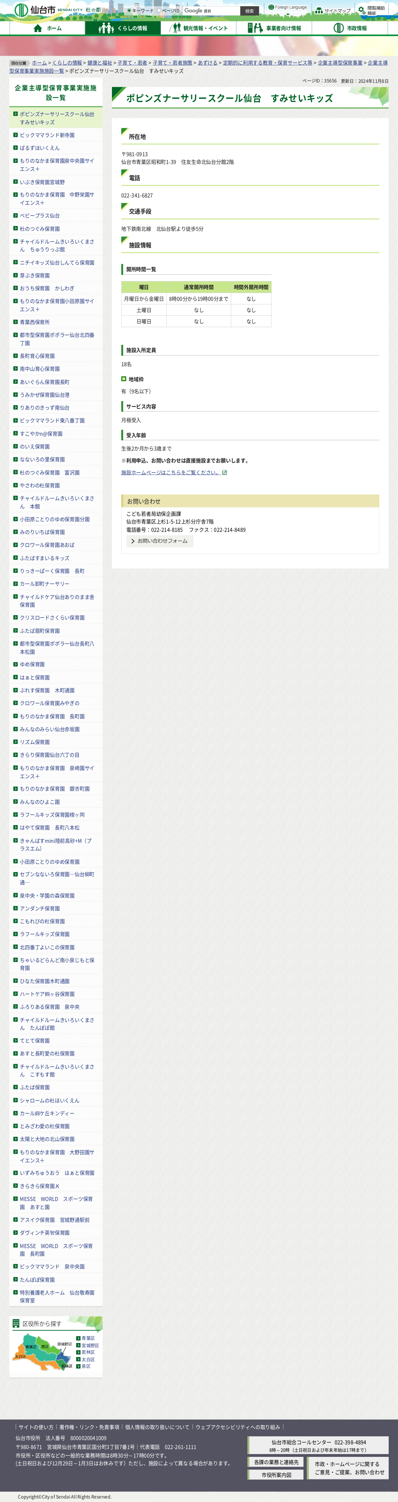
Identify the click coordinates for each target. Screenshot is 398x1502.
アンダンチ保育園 (39, 908)
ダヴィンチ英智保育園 (45, 1232)
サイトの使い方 (36, 1426)
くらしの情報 (67, 62)
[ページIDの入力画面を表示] (240, 27)
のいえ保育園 (35, 446)
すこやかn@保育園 (41, 433)
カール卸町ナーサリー (45, 583)
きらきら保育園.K (39, 1185)
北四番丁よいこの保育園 (47, 947)
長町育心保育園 (37, 355)
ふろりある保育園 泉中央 (50, 1006)
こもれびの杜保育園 (42, 921)
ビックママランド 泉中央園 (52, 1266)
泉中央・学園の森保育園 (47, 895)
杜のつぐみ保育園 (39, 228)
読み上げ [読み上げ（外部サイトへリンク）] (255, 8)
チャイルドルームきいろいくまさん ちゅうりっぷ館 (57, 245)
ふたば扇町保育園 (39, 630)
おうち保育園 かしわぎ (47, 288)
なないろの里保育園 (42, 459)
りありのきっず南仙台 (45, 407)
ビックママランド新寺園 (47, 134)
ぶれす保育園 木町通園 (47, 690)
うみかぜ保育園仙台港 (45, 394)
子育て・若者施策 (172, 62)
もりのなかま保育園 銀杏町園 (54, 788)
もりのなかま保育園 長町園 (52, 716)
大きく (299, 17)
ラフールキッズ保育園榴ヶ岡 (52, 814)
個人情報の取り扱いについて (157, 1426)
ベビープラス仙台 (39, 215)
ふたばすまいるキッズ (45, 557)
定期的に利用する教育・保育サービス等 (267, 62)
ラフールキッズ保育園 (45, 933)
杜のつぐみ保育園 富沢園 (50, 472)
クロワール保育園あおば (47, 544)
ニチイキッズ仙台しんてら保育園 (57, 262)
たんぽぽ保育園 (37, 1279)
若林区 (88, 1352)
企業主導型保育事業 (340, 62)
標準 (310, 8)
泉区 (86, 1366)
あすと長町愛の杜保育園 (47, 1053)
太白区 (88, 1359)
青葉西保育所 (35, 321)
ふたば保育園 (35, 1087)
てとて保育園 (35, 1040)
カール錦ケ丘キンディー (47, 1113)
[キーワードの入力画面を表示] (210, 27)
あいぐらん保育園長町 (45, 381)
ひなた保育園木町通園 (45, 980)
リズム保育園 (35, 741)
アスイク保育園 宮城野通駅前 (54, 1219)
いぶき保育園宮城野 (42, 181)
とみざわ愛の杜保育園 (45, 1126)
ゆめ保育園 (32, 664)
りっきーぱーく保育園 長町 (52, 570)
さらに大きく (324, 17)
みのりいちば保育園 (42, 531)
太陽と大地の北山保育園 (47, 1139)
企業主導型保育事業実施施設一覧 (56, 92)
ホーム (39, 62)
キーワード (221, 27)
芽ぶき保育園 (35, 275)
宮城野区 (90, 1345)
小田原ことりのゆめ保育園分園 (54, 519)
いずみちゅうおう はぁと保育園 (57, 1173)
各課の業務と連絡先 (276, 1462)
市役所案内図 (277, 1475)
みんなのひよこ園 (39, 801)
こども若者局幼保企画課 (153, 513)
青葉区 (88, 1338)
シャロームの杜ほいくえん (50, 1100)
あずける (208, 62)
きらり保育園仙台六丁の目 (50, 755)
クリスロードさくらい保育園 (52, 617)
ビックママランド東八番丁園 (52, 420)
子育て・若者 (132, 62)
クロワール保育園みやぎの (50, 702)
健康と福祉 (99, 62)
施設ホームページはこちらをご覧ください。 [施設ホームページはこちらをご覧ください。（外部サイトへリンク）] (171, 472)
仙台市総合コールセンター (302, 1442)
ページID (249, 27)
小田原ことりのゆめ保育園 (50, 861)
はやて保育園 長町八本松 (50, 827)
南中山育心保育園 (39, 368)
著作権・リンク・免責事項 (89, 1426)
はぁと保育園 (35, 677)
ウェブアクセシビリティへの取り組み (238, 1426)
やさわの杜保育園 (39, 485)
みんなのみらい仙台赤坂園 (50, 729)
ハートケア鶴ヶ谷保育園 (47, 993)
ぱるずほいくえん (39, 147)
